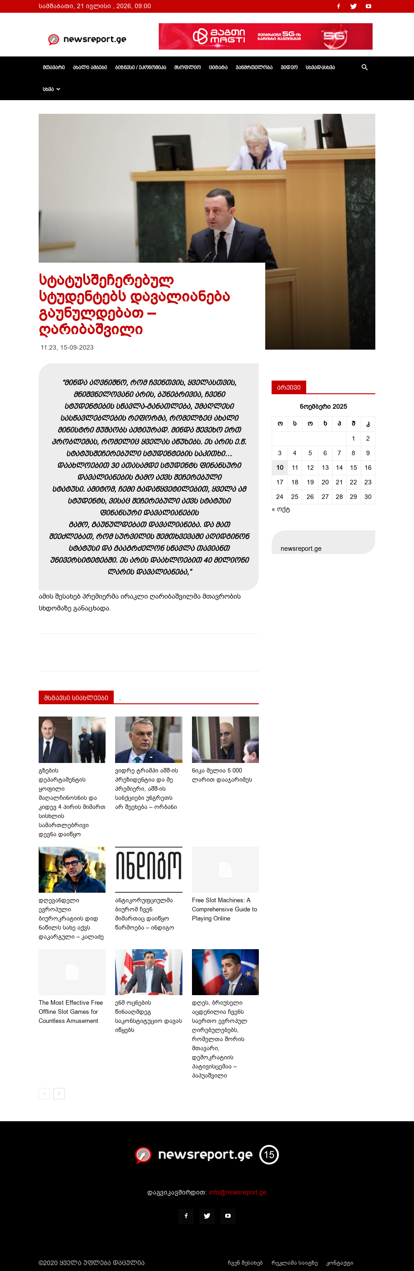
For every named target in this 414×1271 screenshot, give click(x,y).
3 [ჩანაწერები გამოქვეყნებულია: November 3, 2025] (280, 453)
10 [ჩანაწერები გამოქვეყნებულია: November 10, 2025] (279, 467)
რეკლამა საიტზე (295, 1262)
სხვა (52, 89)
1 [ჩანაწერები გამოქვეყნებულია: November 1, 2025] (353, 438)
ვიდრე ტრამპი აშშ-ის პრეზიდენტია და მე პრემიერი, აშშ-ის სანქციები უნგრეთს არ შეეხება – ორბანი (146, 789)
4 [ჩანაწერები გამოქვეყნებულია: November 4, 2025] (295, 453)
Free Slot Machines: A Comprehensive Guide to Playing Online (224, 909)
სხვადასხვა (320, 67)
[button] (364, 67)
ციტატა (218, 67)
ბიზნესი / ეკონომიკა (140, 67)
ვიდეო (289, 67)
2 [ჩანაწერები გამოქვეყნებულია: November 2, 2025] (368, 438)
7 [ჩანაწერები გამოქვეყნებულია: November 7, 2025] (339, 453)
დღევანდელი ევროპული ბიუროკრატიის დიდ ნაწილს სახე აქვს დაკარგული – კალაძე (71, 918)
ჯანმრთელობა (254, 67)
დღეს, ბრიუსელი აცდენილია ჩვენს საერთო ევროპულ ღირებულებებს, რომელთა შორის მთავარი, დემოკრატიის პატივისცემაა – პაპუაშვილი (219, 1039)
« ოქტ (281, 509)
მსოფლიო (187, 67)
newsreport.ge (301, 548)
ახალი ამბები (90, 67)
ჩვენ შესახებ (245, 1262)
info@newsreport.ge (238, 1192)
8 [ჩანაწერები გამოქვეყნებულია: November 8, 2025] (353, 453)
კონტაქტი (339, 1262)
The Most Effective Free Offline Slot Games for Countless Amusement (71, 1012)
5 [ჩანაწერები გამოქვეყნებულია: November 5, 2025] (310, 453)
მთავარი (54, 67)
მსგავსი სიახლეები (76, 698)
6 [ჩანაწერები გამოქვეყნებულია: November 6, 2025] (325, 453)
